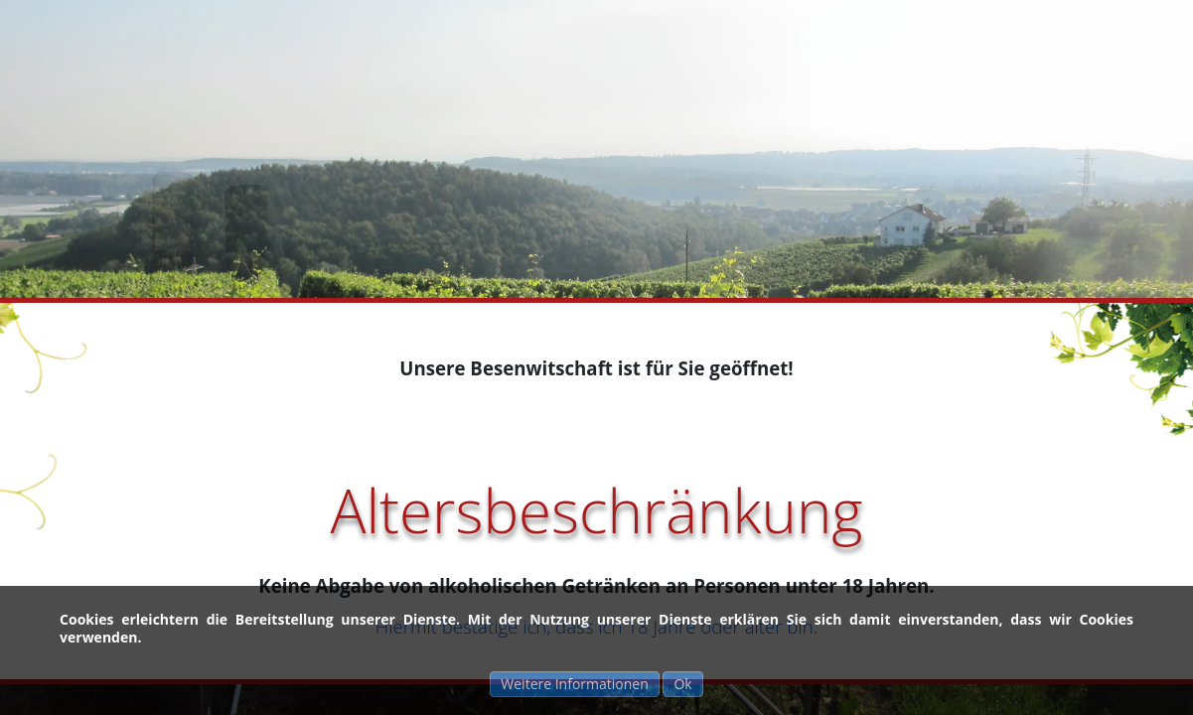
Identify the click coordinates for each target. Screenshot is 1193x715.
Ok (682, 683)
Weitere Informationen (574, 683)
